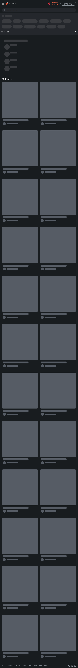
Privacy (18, 665)
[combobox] (39, 10)
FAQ (45, 665)
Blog (40, 665)
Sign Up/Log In (68, 4)
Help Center (33, 665)
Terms (25, 665)
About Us (11, 665)
